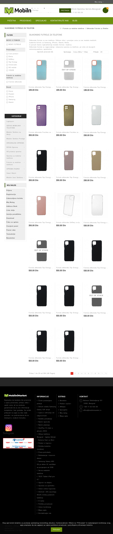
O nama (41, 501)
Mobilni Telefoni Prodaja (16, 139)
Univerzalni (11, 65)
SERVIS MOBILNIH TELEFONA (14, 127)
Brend (8, 87)
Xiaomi (10, 102)
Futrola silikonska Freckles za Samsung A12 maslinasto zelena (79, 132)
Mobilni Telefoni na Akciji (14, 133)
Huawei (10, 94)
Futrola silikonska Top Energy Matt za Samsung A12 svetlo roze (53, 222)
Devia (9, 56)
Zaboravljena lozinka (14, 198)
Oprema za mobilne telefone (14, 157)
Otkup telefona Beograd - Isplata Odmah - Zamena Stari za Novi (46, 437)
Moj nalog (63, 413)
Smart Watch (11, 173)
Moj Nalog (10, 202)
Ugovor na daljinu (45, 483)
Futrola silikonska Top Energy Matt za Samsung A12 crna (50, 177)
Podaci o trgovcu (44, 443)
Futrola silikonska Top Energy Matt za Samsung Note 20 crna (79, 358)
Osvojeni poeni (12, 226)
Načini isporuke (44, 422)
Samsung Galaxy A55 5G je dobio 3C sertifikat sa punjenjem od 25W (46, 464)
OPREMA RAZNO (13, 169)
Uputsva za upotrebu (46, 486)
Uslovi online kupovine (47, 489)
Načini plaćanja (44, 425)
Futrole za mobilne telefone (73, 28)
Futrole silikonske (14, 82)
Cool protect (12, 54)
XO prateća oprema (14, 152)
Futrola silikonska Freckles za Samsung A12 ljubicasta (49, 132)
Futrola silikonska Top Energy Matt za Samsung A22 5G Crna (52, 313)
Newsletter (10, 238)
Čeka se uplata (12, 222)
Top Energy (11, 62)
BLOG (75, 20)
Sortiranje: (68, 52)
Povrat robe (11, 230)
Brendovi (63, 401)
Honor (9, 91)
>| (106, 373)
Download (10, 218)
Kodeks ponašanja (45, 419)
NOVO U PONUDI (13, 40)
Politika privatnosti (45, 504)
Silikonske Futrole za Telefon (97, 28)
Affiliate (62, 407)
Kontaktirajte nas (59, 20)
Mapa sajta (42, 510)
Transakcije (10, 234)
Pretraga (65, 10)
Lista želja (10, 210)
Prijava (9, 190)
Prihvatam (56, 529)
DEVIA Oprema (12, 147)
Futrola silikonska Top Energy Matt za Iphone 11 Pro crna (78, 268)
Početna (11, 20)
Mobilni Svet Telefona (15, 177)
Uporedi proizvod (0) (45, 52)
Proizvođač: (26, 20)
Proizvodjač (10, 50)
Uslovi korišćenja (44, 507)
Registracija (11, 194)
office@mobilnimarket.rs (92, 410)
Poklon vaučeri (65, 404)
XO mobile (11, 67)
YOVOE (10, 70)
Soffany (10, 59)
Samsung (10, 99)
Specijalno (41, 20)
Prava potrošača (44, 452)
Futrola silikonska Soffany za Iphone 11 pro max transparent (79, 222)
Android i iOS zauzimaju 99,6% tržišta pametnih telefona (46, 495)
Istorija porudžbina (13, 214)
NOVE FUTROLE (13, 44)
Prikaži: (94, 52)
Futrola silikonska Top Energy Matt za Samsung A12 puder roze (80, 177)
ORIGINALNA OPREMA (15, 143)
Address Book (11, 206)
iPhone (10, 97)
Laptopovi (10, 121)
